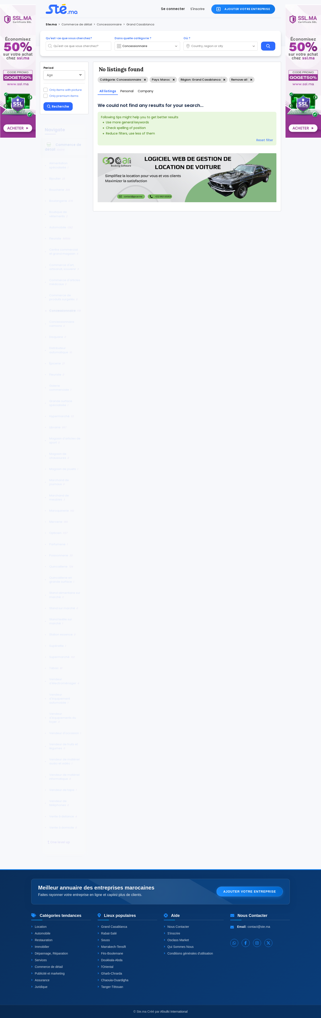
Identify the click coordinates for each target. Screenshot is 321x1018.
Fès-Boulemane (110, 953)
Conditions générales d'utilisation (188, 953)
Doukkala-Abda (110, 960)
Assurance (40, 980)
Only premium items (63, 96)
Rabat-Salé (107, 933)
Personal (127, 91)
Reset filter (264, 140)
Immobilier (40, 947)
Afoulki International (174, 1011)
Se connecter (173, 8)
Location (39, 926)
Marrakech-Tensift (112, 947)
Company (145, 91)
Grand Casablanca (112, 926)
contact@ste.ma (259, 926)
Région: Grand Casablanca (200, 80)
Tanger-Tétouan (110, 987)
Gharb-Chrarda (110, 973)
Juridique (39, 987)
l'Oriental (105, 967)
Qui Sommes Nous (178, 947)
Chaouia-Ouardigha (113, 980)
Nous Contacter (176, 926)
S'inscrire (197, 8)
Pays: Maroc (161, 80)
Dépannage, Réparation (49, 953)
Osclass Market (176, 940)
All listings (107, 91)
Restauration (41, 940)
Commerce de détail (47, 967)
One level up (58, 838)
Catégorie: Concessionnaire (120, 80)
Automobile (40, 933)
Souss (104, 940)
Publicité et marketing (48, 973)
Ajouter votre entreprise (249, 891)
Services (39, 960)
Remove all (239, 80)
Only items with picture (65, 90)
